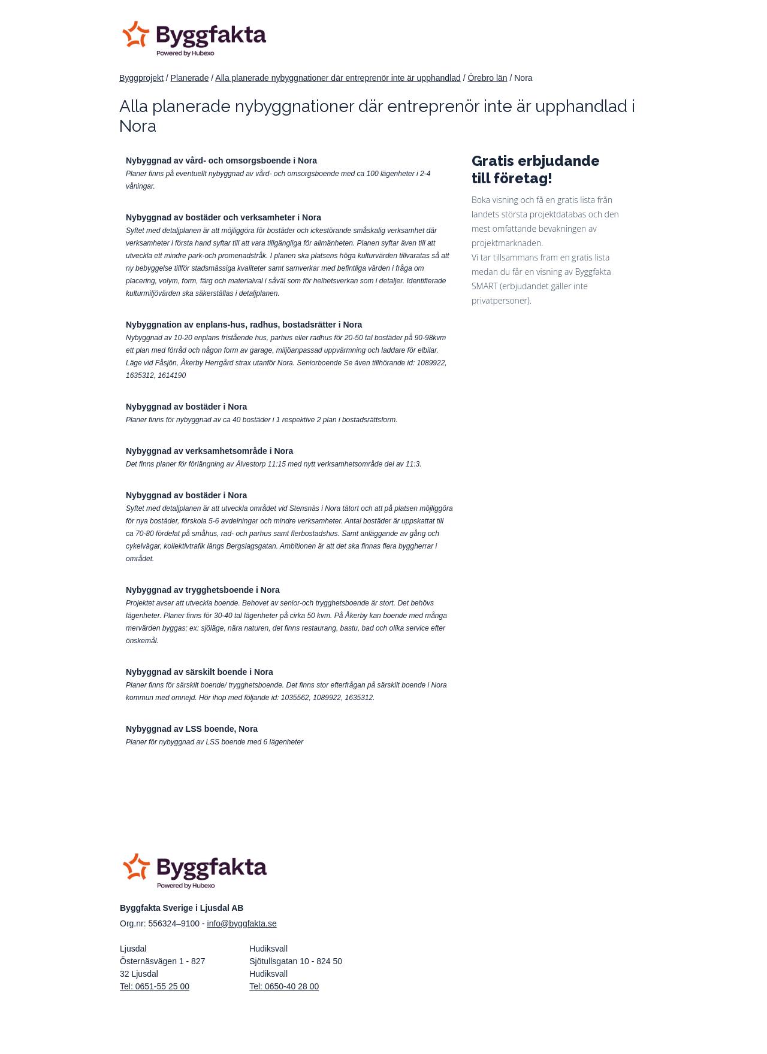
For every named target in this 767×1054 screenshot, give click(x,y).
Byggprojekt (141, 78)
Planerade (190, 78)
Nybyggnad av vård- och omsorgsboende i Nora (221, 160)
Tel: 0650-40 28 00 (284, 986)
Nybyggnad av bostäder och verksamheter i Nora (223, 217)
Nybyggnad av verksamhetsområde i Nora (209, 451)
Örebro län (487, 78)
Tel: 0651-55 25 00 (154, 986)
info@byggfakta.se (242, 923)
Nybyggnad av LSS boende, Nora (192, 729)
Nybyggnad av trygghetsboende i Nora (203, 590)
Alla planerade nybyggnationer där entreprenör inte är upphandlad (337, 78)
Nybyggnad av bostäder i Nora (186, 406)
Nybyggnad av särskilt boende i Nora (199, 672)
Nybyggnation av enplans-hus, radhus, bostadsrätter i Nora (244, 324)
